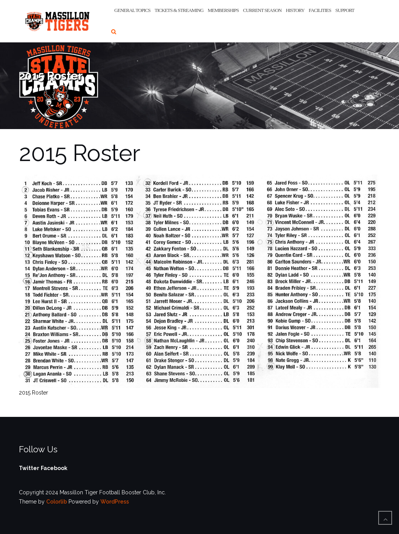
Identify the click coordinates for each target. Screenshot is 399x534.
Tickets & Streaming (179, 10)
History (295, 10)
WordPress (114, 502)
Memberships (223, 10)
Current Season (262, 10)
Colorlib (56, 502)
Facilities (320, 10)
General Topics (132, 10)
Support (345, 10)
